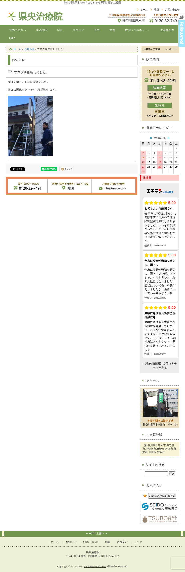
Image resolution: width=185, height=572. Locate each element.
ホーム (144, 9)
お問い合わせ (172, 9)
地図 (156, 9)
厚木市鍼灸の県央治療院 (95, 566)
